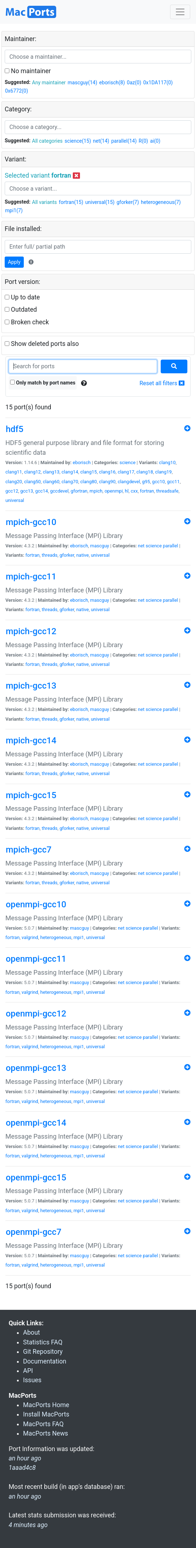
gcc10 (158, 481)
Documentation (44, 1361)
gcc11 (173, 481)
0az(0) (134, 82)
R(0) (143, 141)
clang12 (32, 472)
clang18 (145, 472)
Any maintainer (49, 82)
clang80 (88, 481)
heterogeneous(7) (161, 202)
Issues (32, 1380)
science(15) (77, 141)
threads (50, 555)
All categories (47, 141)
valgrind (30, 937)
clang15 (88, 472)
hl (127, 491)
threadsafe (167, 491)
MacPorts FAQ (43, 1424)
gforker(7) (127, 202)
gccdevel (59, 491)
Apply (14, 262)
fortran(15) (71, 202)
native (82, 555)
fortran (147, 491)
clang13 (51, 472)
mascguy (99, 545)
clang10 (167, 462)
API (28, 1370)
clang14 (70, 472)
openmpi (113, 491)
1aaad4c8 (22, 1467)
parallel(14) (124, 141)
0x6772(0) (16, 91)
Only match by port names (42, 383)
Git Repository (43, 1351)
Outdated (21, 309)
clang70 (70, 481)
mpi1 (79, 937)
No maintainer (28, 71)
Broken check (27, 322)
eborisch (82, 462)
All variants (44, 202)
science (127, 462)
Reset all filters (161, 383)
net (141, 545)
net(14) (101, 141)
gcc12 (11, 491)
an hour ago (25, 1496)
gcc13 (26, 491)
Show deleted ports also (42, 343)
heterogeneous (55, 937)
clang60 (51, 481)
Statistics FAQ (42, 1342)
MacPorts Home (46, 1405)
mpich (96, 491)
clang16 (107, 472)
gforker (66, 555)
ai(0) (155, 141)
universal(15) (100, 202)
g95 (146, 481)
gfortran (79, 491)
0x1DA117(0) (158, 82)
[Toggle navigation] (180, 12)
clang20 (13, 481)
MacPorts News (45, 1433)
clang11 (13, 472)
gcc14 (41, 491)
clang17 (126, 472)
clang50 (32, 481)
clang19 (163, 472)
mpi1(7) (14, 210)
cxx (134, 491)
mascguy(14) (82, 82)
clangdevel (129, 481)
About (31, 1332)
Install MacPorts (46, 1414)
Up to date (22, 297)
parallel (170, 545)
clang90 (107, 481)
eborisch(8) (112, 82)
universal (14, 500)
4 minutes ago (28, 1525)
